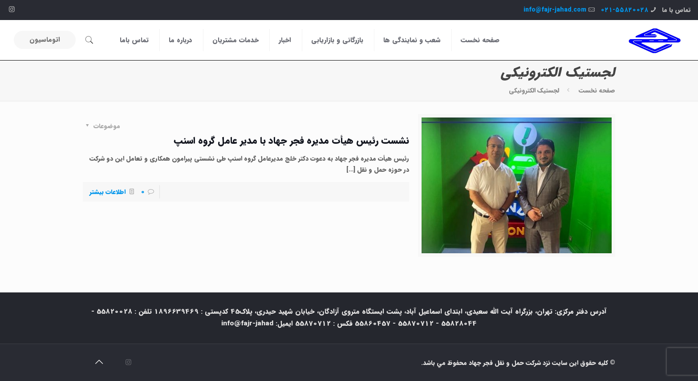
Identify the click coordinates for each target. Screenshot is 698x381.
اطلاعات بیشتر (107, 192)
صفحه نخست (597, 90)
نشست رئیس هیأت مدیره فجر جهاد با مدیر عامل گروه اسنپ (291, 141)
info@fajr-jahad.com (555, 10)
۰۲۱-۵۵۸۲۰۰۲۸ (624, 10)
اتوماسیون (44, 39)
